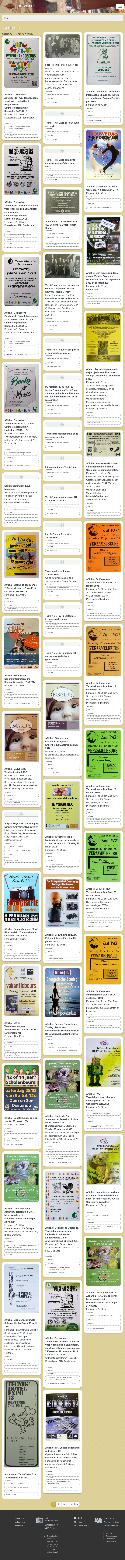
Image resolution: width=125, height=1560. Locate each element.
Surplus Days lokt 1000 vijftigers (21, 823)
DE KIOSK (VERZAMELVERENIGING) (100, 613)
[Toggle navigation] (120, 6)
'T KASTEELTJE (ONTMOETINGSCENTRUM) (20, 247)
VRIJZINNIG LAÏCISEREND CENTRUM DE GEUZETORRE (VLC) (102, 1126)
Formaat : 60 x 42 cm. (97, 193)
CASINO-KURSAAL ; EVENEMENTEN (18, 703)
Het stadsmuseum (51, 1519)
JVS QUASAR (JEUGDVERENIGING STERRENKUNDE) (58, 1482)
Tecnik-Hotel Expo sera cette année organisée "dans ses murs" (60, 163)
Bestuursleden (111, 1536)
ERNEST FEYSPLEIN (54, 595)
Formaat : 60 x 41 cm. (97, 105)
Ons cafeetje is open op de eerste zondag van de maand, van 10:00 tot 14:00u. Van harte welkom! (52, 1544)
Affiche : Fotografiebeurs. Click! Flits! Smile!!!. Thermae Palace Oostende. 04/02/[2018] (21, 932)
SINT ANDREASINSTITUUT (55, 1272)
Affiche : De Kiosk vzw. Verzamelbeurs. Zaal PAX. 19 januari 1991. (101, 582)
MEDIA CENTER (11, 1494)
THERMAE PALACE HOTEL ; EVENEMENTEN (21, 953)
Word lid (109, 1533)
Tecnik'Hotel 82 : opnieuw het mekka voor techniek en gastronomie (60, 656)
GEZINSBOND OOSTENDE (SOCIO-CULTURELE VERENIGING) (58, 1268)
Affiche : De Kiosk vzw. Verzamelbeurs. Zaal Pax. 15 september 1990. (101, 994)
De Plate (26, 6)
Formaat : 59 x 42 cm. (15, 939)
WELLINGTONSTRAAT (54, 366)
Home (7, 18)
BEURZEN (9, 136)
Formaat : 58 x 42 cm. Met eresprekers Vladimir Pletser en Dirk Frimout (60, 1464)
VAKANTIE (9, 1050)
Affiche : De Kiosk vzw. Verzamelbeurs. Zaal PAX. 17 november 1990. (101, 686)
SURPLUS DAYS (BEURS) (14, 846)
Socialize (19, 1518)
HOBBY (8, 1370)
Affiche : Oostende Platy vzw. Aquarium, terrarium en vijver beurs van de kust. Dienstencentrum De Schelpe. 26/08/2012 (101, 1299)
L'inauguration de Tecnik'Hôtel (61, 467)
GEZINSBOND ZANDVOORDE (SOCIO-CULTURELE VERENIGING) (18, 127)
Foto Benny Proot (11, 522)
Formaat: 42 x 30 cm (14, 1036)
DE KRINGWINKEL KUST (55, 959)
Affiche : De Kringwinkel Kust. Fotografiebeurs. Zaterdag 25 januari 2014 (61, 938)
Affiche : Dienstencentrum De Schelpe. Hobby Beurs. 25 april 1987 (20, 1323)
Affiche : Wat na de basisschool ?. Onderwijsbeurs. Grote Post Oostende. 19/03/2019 (20, 588)
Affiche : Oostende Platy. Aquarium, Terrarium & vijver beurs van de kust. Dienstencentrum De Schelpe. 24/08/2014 (19, 1215)
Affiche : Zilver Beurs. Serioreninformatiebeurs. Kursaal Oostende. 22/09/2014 (19, 678)
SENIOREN (9, 699)
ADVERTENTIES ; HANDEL (15, 1483)
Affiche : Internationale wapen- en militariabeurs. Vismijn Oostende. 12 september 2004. (102, 466)
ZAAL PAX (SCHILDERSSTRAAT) (98, 617)
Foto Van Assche (11, 864)
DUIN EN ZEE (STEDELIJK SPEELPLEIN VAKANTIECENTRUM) (19, 1054)
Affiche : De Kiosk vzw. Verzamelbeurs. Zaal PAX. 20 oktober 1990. (101, 789)
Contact (78, 1518)
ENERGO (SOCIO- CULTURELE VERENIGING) (62, 1050)
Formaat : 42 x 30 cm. (15, 595)
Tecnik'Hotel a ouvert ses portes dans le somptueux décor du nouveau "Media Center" (62, 288)
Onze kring (109, 1518)
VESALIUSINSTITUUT (13, 803)
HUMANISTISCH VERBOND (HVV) (99, 1114)
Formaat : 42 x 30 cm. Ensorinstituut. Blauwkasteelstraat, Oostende (62, 754)
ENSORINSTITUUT (53, 772)
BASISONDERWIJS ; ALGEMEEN (16, 609)
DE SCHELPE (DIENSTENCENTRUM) (18, 1251)
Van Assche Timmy (12, 519)
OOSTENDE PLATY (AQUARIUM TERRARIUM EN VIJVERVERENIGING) (21, 1246)
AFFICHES (9, 132)
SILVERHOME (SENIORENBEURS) (17, 509)
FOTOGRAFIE (10, 957)
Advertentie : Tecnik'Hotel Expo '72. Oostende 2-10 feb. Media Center (61, 224)
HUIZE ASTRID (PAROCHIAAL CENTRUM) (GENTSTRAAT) (61, 868)
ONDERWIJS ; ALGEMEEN (14, 1144)
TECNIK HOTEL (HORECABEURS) (17, 1487)
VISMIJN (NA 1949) (94, 303)
